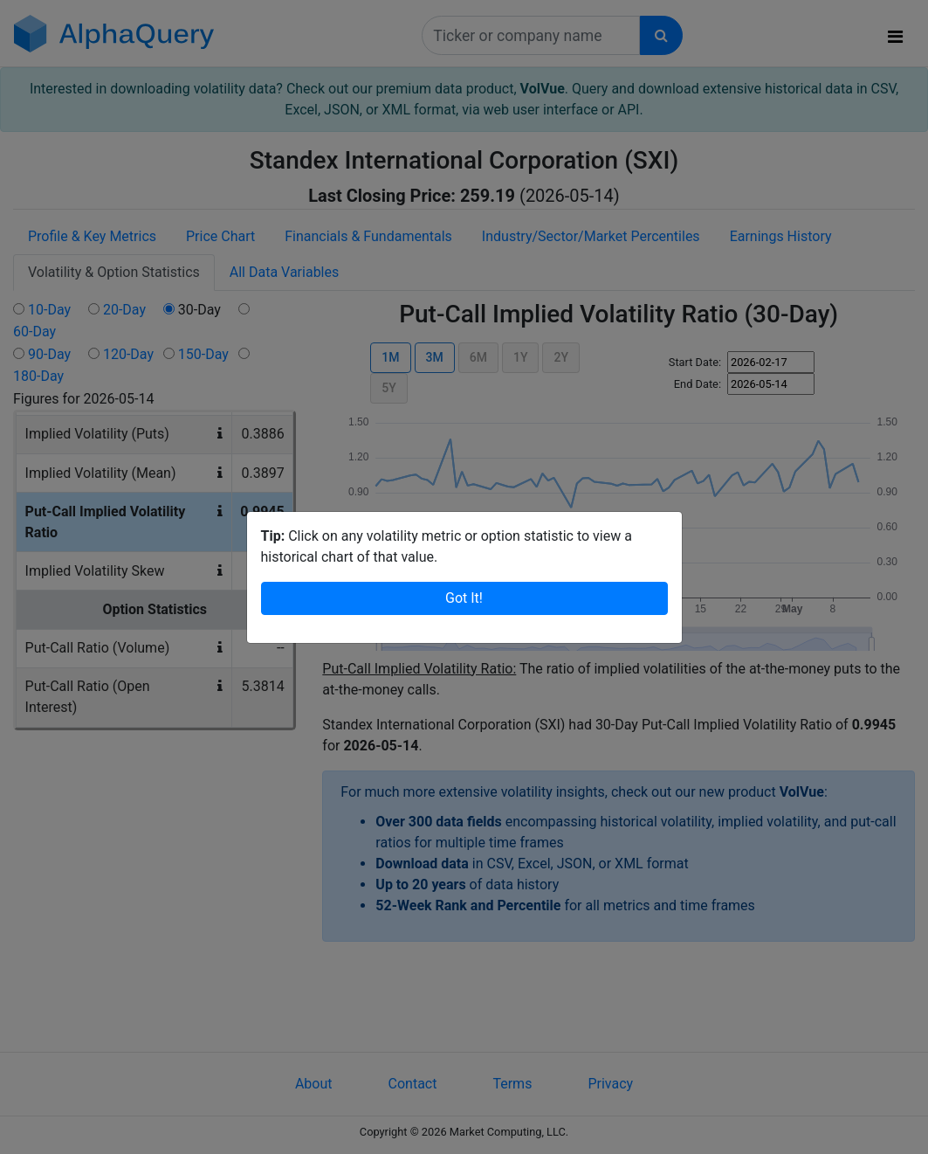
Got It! (464, 598)
